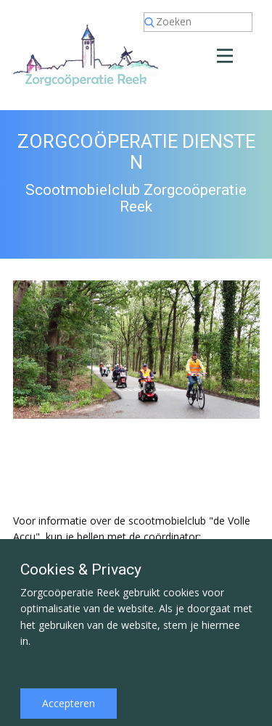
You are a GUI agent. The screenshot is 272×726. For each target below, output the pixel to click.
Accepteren (68, 703)
